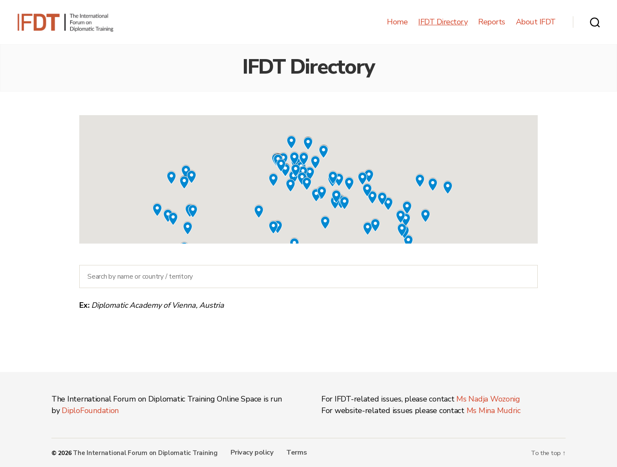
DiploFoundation (90, 410)
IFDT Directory (442, 22)
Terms (287, 452)
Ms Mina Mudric (494, 410)
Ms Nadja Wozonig (488, 399)
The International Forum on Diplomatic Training (142, 453)
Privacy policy (244, 452)
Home (397, 22)
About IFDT (536, 22)
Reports (491, 22)
